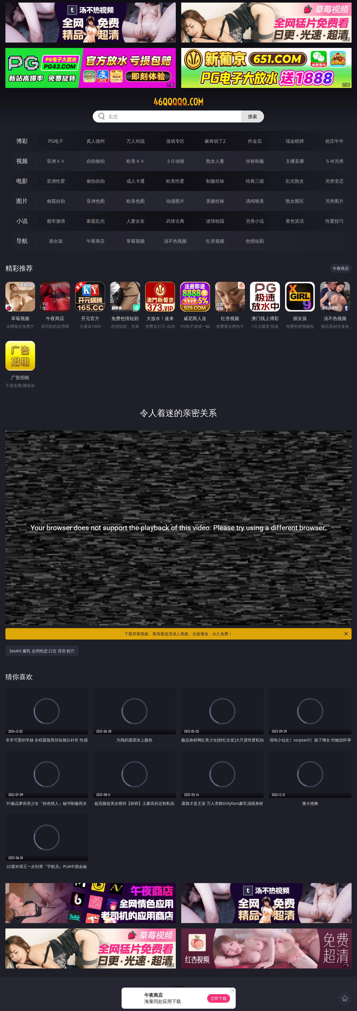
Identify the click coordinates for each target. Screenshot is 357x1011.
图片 (22, 201)
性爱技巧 (334, 221)
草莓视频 (135, 241)
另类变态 (334, 181)
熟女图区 (295, 201)
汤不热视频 (175, 241)
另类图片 (334, 201)
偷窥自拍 (56, 201)
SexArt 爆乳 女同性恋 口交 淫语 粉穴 (42, 651)
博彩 (22, 141)
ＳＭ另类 (334, 161)
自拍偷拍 (95, 161)
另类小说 (255, 221)
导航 (22, 241)
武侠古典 (175, 221)
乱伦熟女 (295, 181)
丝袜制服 (255, 161)
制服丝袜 (215, 181)
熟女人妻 (215, 161)
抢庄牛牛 (334, 141)
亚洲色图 (95, 201)
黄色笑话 (295, 221)
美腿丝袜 (215, 201)
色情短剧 (255, 241)
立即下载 (219, 998)
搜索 (252, 116)
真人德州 (95, 141)
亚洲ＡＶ (56, 161)
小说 (22, 221)
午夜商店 (95, 241)
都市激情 (56, 221)
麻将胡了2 (215, 141)
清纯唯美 (255, 201)
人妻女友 (135, 221)
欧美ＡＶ (135, 161)
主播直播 (295, 161)
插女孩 (56, 241)
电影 (22, 181)
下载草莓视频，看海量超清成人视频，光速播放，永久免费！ (236, 633)
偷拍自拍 (95, 181)
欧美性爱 (175, 181)
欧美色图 (135, 201)
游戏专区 (175, 141)
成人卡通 (135, 181)
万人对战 (135, 141)
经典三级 (255, 181)
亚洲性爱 (56, 181)
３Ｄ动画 (175, 161)
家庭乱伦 (95, 221)
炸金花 (255, 141)
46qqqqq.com (178, 102)
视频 (22, 161)
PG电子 (55, 141)
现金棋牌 (295, 141)
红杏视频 (215, 241)
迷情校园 (215, 221)
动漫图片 (175, 201)
